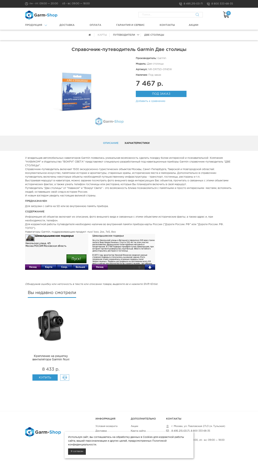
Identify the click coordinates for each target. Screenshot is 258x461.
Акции (134, 426)
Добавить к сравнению (150, 101)
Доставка (101, 431)
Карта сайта (138, 431)
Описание (110, 143)
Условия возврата (106, 426)
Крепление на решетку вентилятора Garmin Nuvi (50, 358)
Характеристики (137, 143)
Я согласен (77, 451)
